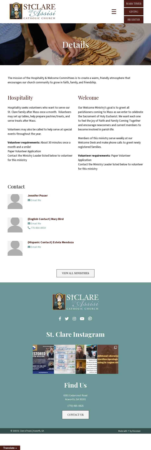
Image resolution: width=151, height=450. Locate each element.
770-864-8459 (37, 227)
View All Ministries (75, 273)
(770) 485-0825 (75, 406)
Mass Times (133, 3)
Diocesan (136, 431)
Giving (133, 11)
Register (134, 19)
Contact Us (75, 414)
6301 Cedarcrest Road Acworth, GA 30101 (75, 397)
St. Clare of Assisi (24, 430)
